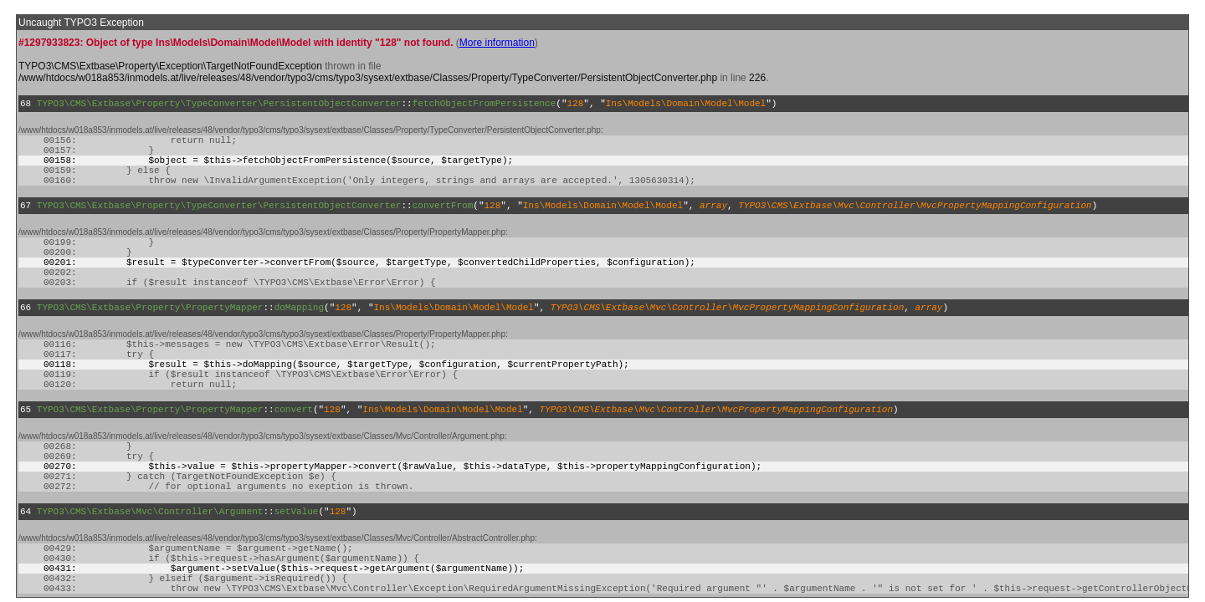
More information (497, 42)
